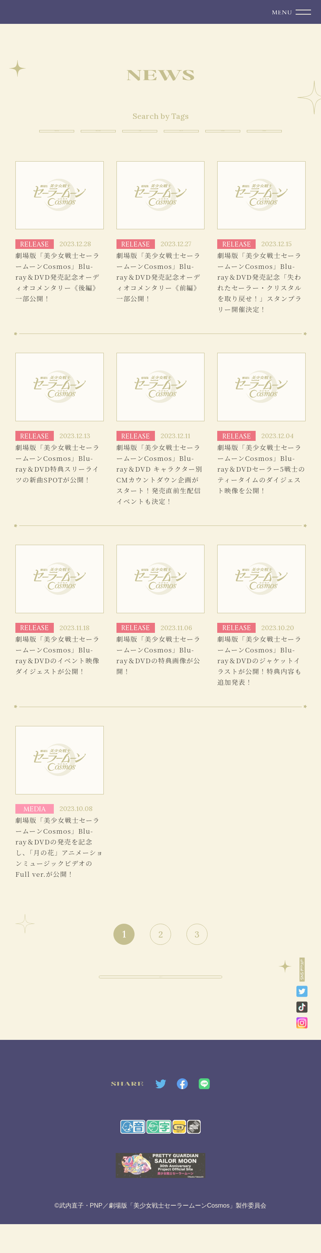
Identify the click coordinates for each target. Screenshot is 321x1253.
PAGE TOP (160, 1006)
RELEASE (91, 135)
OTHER (276, 135)
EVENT (230, 135)
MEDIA (44, 135)
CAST (137, 135)
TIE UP (184, 135)
